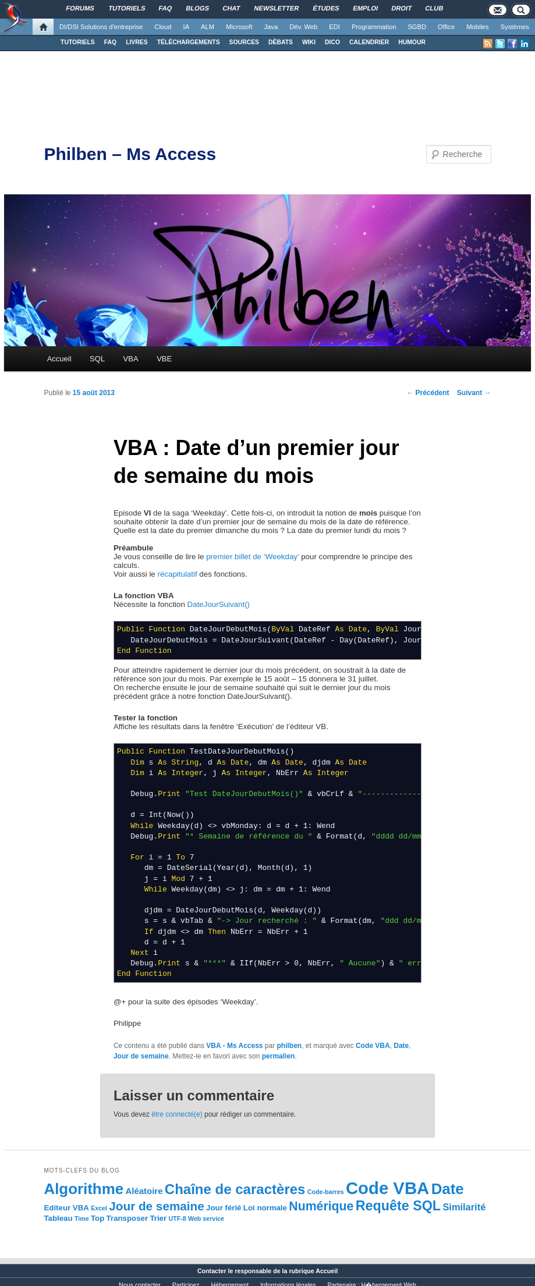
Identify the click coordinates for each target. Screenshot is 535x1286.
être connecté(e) (176, 1114)
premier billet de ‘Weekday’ (252, 556)
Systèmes (515, 26)
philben (289, 1046)
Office (446, 26)
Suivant (474, 393)
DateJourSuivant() (218, 604)
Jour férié (223, 1207)
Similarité (464, 1207)
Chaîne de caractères (235, 1189)
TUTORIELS (78, 42)
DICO (332, 42)
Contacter (211, 1270)
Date (401, 1046)
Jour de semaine (141, 1056)
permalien (278, 1056)
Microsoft (239, 26)
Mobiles (477, 26)
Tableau (58, 1218)
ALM (207, 26)
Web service (206, 1218)
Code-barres (325, 1191)
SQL (97, 358)
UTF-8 (177, 1218)
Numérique (321, 1206)
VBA (131, 358)
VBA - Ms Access (234, 1046)
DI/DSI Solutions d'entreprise (101, 26)
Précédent (427, 393)
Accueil (59, 358)
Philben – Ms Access (130, 154)
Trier (158, 1218)
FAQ (110, 42)
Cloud (162, 26)
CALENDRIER (369, 42)
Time (82, 1218)
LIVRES (137, 42)
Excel (99, 1208)
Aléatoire (143, 1191)
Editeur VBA (66, 1207)
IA (186, 26)
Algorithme (83, 1189)
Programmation (374, 26)
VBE (164, 358)
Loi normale (265, 1207)
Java (271, 26)
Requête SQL (398, 1205)
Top (97, 1218)
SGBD (417, 26)
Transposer (127, 1218)
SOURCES (244, 42)
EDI (334, 26)
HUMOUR (412, 42)
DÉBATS (280, 42)
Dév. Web (303, 26)
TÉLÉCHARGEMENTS (188, 42)
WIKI (309, 42)
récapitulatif (177, 574)
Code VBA (373, 1046)
